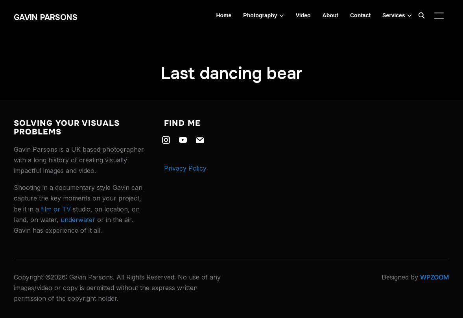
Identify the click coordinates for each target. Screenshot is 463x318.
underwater (78, 220)
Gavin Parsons (45, 17)
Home (223, 15)
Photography (260, 15)
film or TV (56, 209)
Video (303, 15)
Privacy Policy (185, 168)
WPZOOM (434, 277)
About (330, 15)
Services (393, 15)
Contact (360, 15)
